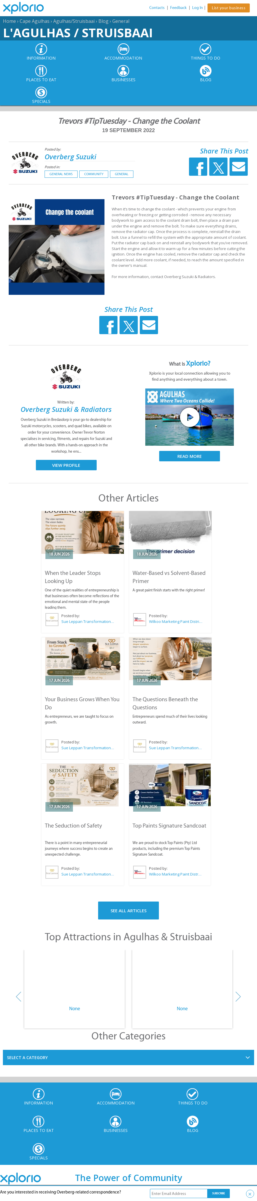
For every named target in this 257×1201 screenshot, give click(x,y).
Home (9, 21)
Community (93, 174)
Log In (197, 7)
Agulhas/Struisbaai (74, 21)
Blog (103, 21)
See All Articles (128, 910)
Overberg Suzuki (70, 156)
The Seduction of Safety (73, 825)
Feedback (178, 7)
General (120, 21)
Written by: (66, 402)
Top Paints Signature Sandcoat (169, 825)
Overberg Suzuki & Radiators (66, 409)
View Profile (66, 465)
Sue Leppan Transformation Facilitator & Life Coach (88, 621)
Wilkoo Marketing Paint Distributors (175, 621)
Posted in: (52, 167)
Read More (189, 456)
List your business (228, 7)
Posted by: (53, 149)
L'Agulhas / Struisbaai (78, 32)
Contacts (157, 7)
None (74, 1008)
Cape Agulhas (34, 21)
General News (61, 174)
